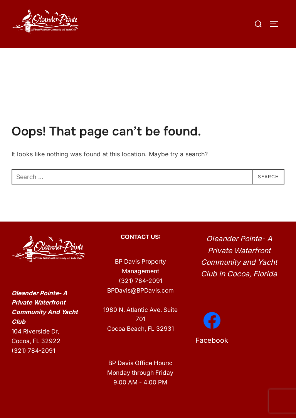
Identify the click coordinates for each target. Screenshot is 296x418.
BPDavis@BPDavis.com (140, 306)
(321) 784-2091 (33, 367)
